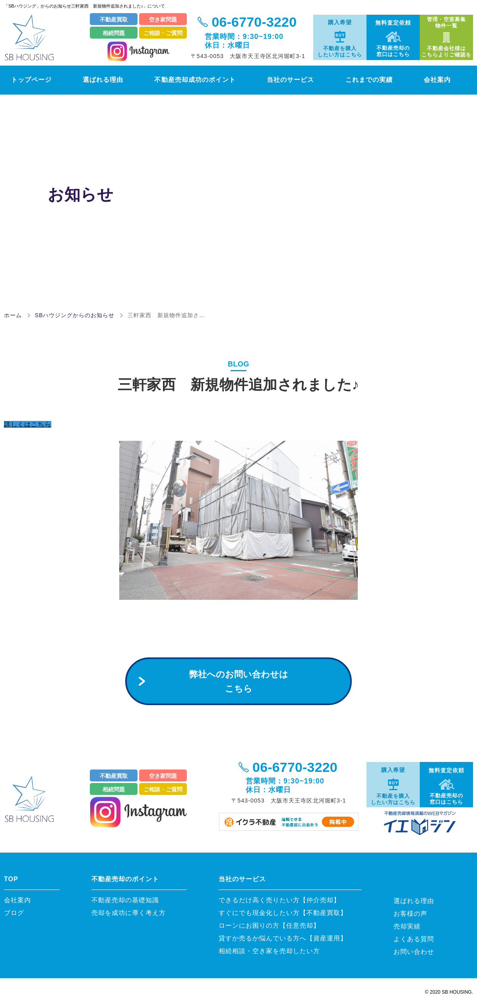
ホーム (13, 315)
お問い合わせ (414, 951)
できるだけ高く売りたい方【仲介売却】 (279, 900)
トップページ (27, 79)
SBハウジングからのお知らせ (75, 315)
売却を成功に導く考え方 (128, 912)
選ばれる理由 (100, 79)
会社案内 (446, 79)
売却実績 (407, 926)
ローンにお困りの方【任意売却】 (269, 925)
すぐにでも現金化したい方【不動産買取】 (283, 912)
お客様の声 (410, 913)
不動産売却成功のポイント (196, 79)
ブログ (14, 912)
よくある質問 (414, 939)
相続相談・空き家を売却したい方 (269, 951)
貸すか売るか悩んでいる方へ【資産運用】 (283, 938)
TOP (11, 879)
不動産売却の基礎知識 (128, 900)
